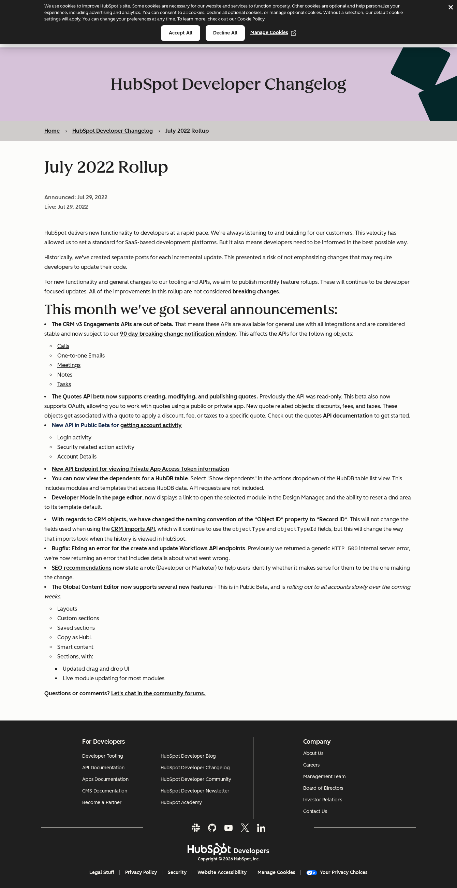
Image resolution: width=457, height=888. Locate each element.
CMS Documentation (104, 791)
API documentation (348, 416)
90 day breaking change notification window (178, 334)
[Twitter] (244, 827)
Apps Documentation (105, 779)
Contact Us (315, 811)
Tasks (64, 384)
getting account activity (151, 425)
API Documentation (103, 768)
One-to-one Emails (81, 356)
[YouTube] (228, 827)
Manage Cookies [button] (276, 872)
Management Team (324, 777)
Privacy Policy (141, 872)
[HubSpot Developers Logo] (228, 849)
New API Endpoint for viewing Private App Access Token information (140, 469)
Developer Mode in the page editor (97, 498)
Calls (63, 346)
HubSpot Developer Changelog (112, 131)
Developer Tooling (102, 756)
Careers (311, 765)
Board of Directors (323, 788)
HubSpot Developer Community (196, 779)
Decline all (225, 33)
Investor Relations (322, 800)
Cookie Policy (250, 18)
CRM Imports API (133, 529)
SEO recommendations (82, 568)
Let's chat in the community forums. (158, 693)
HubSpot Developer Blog (188, 756)
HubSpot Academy (181, 802)
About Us (313, 753)
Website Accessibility (222, 872)
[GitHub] (212, 827)
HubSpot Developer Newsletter (195, 791)
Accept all (180, 33)
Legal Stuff (101, 872)
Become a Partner (101, 802)
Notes (64, 375)
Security (177, 872)
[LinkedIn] (261, 827)
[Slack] (195, 827)
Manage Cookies (273, 32)
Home (52, 131)
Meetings (68, 365)
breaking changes (256, 292)
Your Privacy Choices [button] (337, 872)
